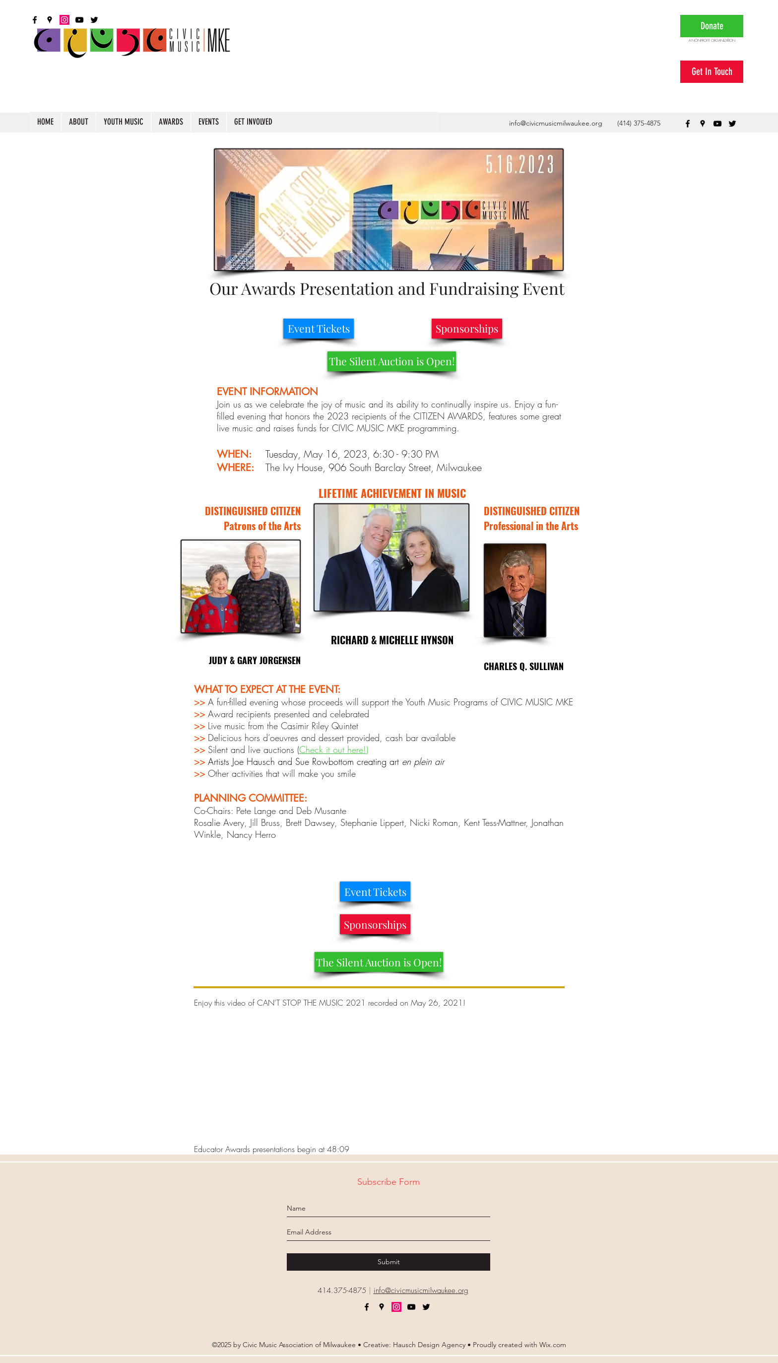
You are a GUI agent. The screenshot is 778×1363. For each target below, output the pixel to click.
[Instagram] (396, 1307)
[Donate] (711, 26)
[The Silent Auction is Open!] (391, 361)
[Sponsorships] (467, 329)
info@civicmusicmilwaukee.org (555, 123)
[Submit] (388, 1262)
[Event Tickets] (318, 329)
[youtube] (717, 124)
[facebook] (688, 124)
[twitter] (732, 124)
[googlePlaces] (703, 124)
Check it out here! (332, 749)
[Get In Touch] (711, 72)
